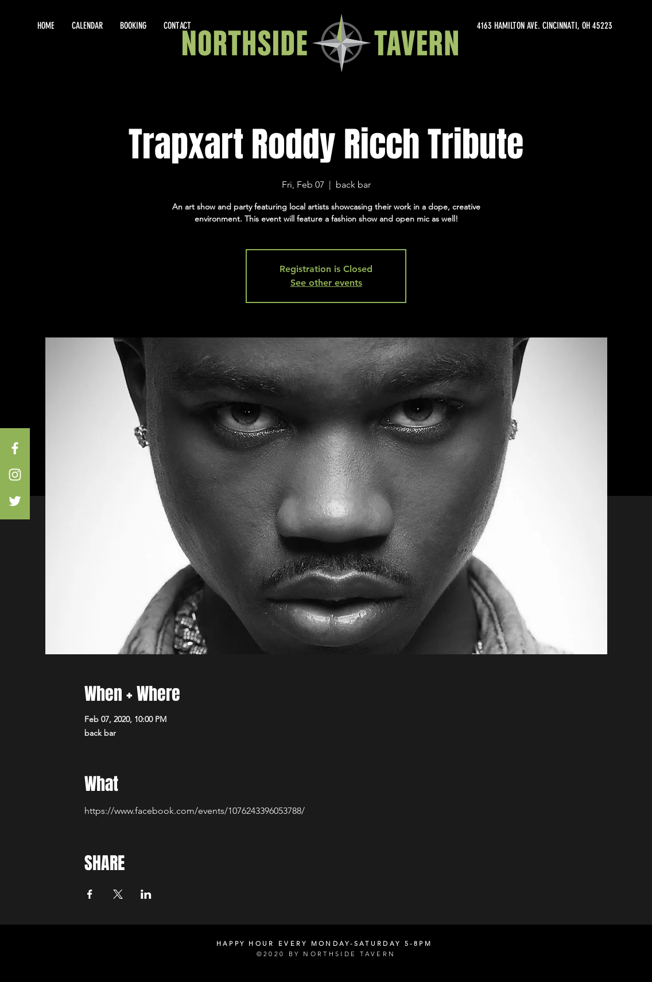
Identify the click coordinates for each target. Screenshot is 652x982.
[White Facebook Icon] (15, 448)
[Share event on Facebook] (89, 894)
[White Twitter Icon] (15, 501)
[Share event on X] (117, 894)
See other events (326, 282)
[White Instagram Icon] (15, 475)
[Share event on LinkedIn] (146, 894)
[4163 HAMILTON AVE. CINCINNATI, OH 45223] (508, 25)
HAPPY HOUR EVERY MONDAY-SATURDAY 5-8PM (324, 944)
